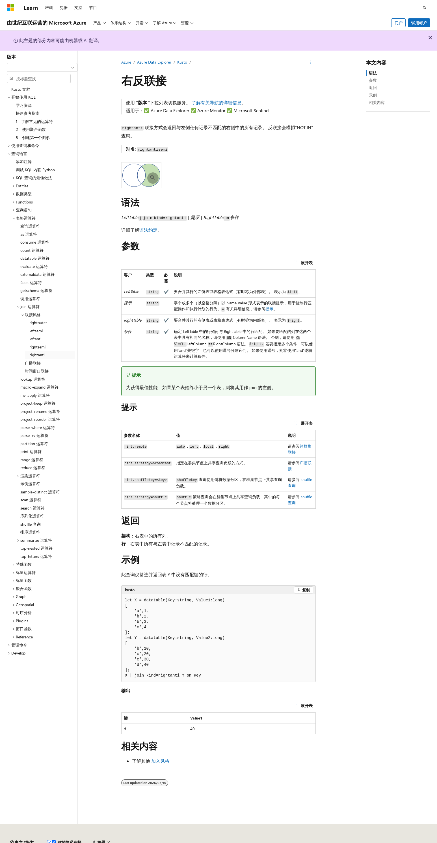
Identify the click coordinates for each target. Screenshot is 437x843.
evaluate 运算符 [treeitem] (34, 266)
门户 (399, 22)
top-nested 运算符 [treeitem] (36, 548)
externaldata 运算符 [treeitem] (37, 274)
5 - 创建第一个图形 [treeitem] (33, 137)
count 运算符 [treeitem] (32, 250)
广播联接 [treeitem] (33, 363)
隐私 (139, 840)
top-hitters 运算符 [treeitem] (36, 556)
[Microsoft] (10, 7)
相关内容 (377, 102)
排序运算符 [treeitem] (30, 532)
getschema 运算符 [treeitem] (36, 290)
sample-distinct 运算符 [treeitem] (40, 492)
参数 (373, 80)
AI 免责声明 (236, 840)
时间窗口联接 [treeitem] (37, 371)
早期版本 (261, 840)
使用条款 (374, 840)
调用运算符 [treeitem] (30, 298)
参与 (298, 840)
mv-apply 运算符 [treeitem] (35, 395)
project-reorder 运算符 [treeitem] (40, 419)
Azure (126, 62)
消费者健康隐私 (342, 840)
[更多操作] (311, 62)
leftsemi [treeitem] (36, 330)
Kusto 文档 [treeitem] (20, 89)
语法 (373, 72)
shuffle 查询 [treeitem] (30, 524)
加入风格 (160, 761)
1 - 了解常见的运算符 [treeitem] (34, 121)
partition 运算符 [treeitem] (34, 443)
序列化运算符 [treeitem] (32, 516)
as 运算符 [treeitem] (28, 234)
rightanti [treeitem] (37, 354)
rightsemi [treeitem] (37, 347)
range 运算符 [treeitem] (31, 459)
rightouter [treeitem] (38, 322)
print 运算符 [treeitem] (31, 451)
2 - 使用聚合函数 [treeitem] (31, 129)
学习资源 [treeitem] (24, 105)
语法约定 (148, 230)
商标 (393, 840)
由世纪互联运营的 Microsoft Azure (184, 840)
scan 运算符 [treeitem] (30, 499)
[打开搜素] (424, 8)
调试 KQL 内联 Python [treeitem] (35, 169)
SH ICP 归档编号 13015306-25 (33, 840)
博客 (280, 840)
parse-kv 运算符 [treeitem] (34, 435)
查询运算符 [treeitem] (30, 226)
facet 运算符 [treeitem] (31, 282)
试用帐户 (419, 22)
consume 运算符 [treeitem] (34, 242)
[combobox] (42, 67)
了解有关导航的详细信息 (216, 102)
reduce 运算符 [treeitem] (32, 467)
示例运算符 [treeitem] (30, 483)
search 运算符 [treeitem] (32, 508)
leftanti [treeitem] (35, 338)
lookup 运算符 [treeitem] (32, 379)
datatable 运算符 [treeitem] (34, 258)
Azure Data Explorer (154, 62)
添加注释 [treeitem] (24, 161)
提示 (269, 308)
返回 (373, 87)
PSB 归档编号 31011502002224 (98, 840)
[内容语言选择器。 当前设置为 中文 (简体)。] (22, 826)
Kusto (182, 62)
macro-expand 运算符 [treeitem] (39, 387)
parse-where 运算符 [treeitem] (37, 427)
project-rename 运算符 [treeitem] (40, 411)
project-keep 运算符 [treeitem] (37, 403)
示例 (373, 95)
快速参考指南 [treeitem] (28, 113)
